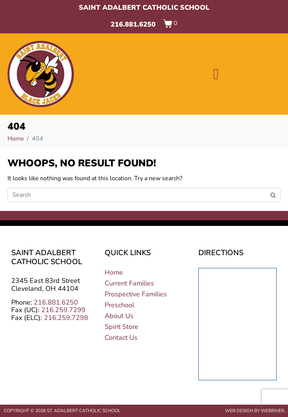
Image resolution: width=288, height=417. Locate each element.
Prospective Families (136, 294)
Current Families (129, 283)
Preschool (119, 304)
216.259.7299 (63, 309)
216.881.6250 (133, 24)
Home (114, 272)
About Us (119, 315)
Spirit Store (121, 326)
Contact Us (121, 337)
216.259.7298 (66, 317)
